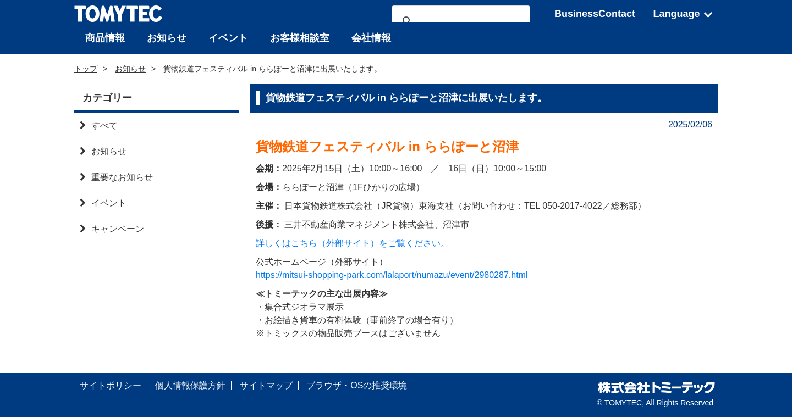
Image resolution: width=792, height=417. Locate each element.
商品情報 (105, 37)
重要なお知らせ (116, 177)
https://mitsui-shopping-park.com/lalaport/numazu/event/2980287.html (391, 275)
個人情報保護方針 (190, 385)
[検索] (459, 21)
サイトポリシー (110, 385)
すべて (99, 125)
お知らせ (166, 37)
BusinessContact (594, 13)
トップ (85, 68)
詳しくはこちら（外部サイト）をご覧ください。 (352, 243)
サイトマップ (266, 385)
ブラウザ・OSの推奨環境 (356, 385)
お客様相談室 (299, 37)
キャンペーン (112, 228)
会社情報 (371, 37)
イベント (228, 37)
